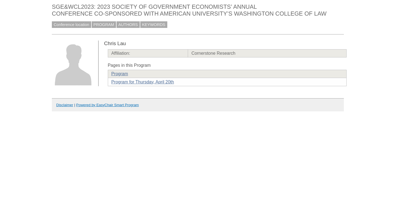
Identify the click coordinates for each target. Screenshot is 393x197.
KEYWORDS (153, 24)
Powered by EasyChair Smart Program (107, 105)
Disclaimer (64, 105)
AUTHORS (128, 24)
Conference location (71, 24)
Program (119, 73)
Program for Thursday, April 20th (142, 82)
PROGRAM (103, 24)
